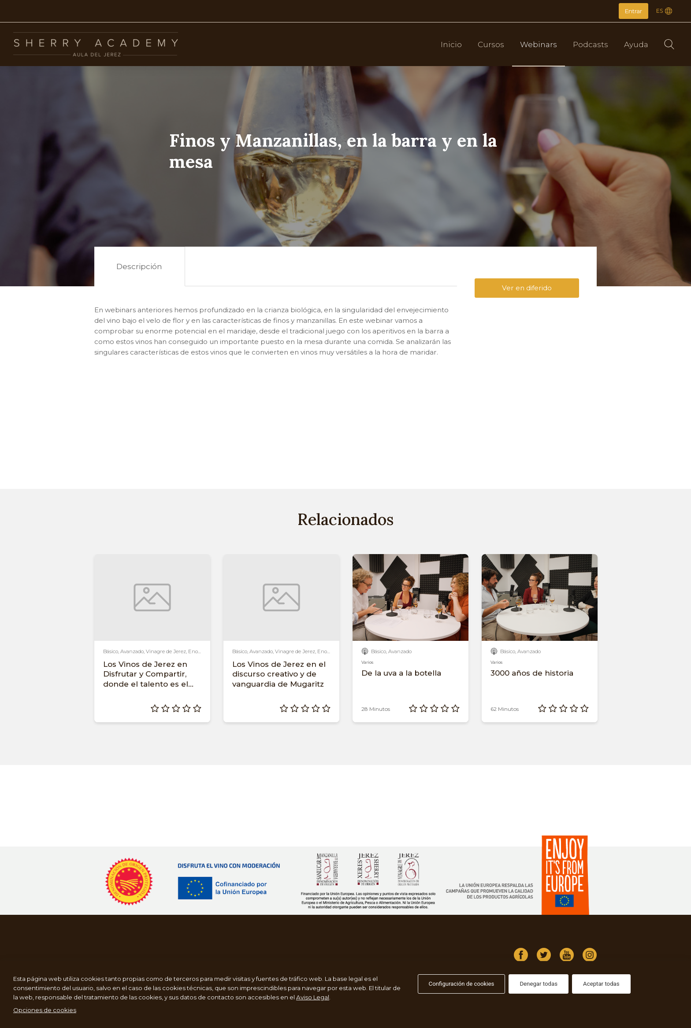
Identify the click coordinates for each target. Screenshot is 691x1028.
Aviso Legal (312, 997)
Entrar (633, 11)
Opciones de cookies (44, 1009)
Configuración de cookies (461, 983)
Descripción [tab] (139, 266)
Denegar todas (538, 983)
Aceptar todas (601, 983)
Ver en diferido (527, 288)
